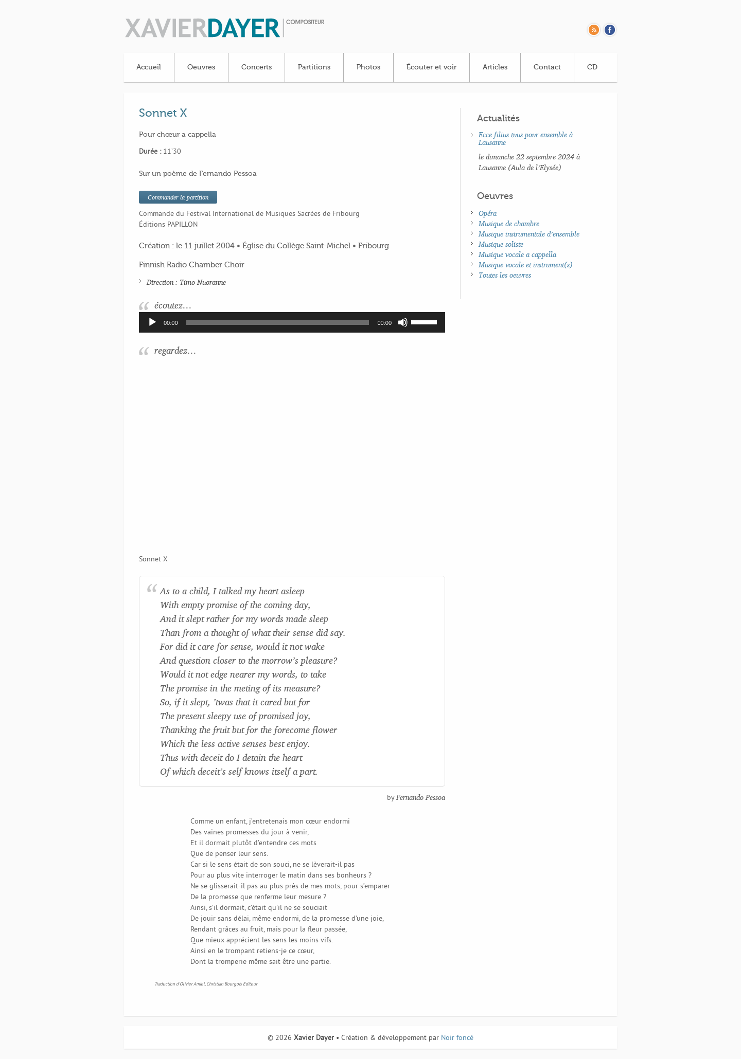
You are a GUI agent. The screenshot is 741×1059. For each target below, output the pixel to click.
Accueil (148, 67)
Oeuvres (201, 67)
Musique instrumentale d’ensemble (529, 234)
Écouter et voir (431, 67)
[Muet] (403, 322)
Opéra (488, 213)
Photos (368, 67)
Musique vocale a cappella (517, 254)
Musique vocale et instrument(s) (526, 264)
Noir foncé (457, 1038)
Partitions (314, 67)
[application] (292, 322)
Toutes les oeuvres (505, 275)
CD (592, 67)
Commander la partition (178, 197)
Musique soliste (501, 244)
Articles (495, 67)
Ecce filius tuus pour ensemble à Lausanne (526, 138)
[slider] (277, 322)
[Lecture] (152, 322)
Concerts (256, 67)
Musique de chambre (509, 223)
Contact (547, 67)
